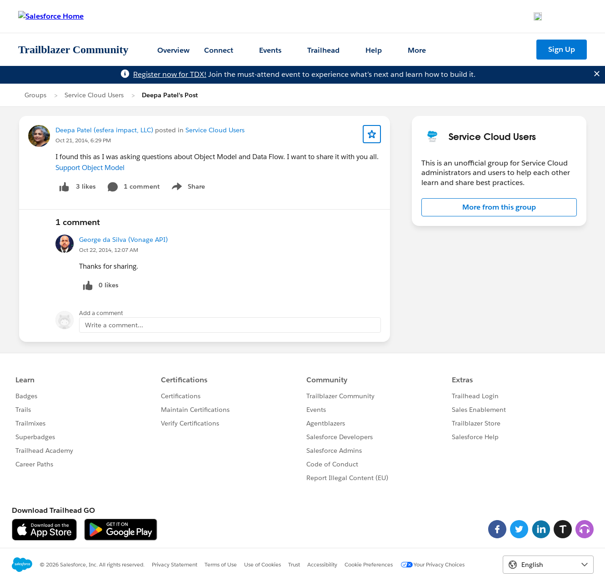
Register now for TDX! (169, 74)
